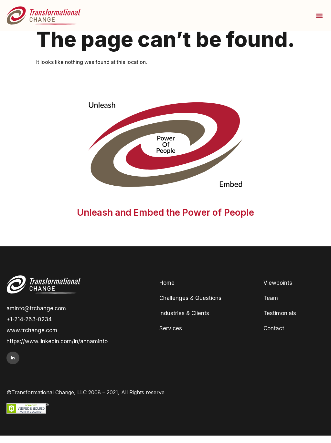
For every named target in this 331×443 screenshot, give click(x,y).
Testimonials (279, 320)
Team (270, 305)
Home (167, 290)
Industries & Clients (184, 320)
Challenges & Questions (190, 305)
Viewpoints (277, 290)
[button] (319, 15)
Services (170, 336)
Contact (273, 336)
